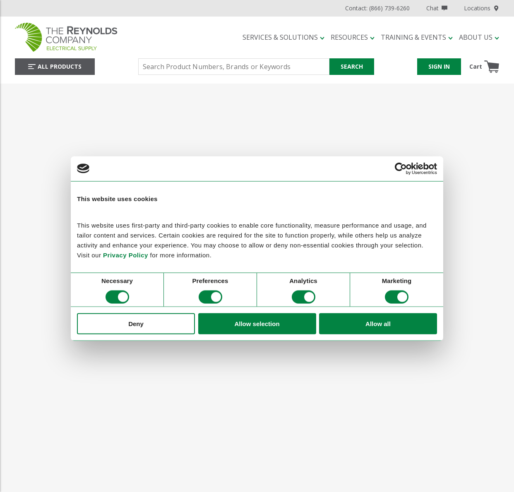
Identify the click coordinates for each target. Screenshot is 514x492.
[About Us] (479, 37)
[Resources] (353, 37)
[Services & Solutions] (283, 37)
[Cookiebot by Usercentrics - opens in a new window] (401, 168)
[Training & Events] (417, 37)
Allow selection (256, 323)
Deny (136, 323)
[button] (283, 37)
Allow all (378, 323)
